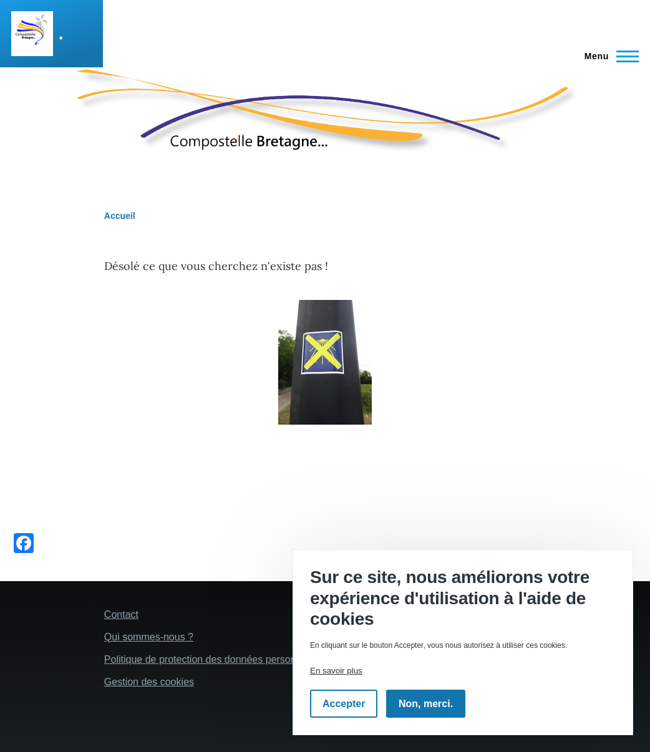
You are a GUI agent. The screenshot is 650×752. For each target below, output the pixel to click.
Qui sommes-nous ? (148, 637)
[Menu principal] (608, 56)
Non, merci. (426, 703)
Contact (121, 614)
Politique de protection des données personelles (210, 659)
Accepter (344, 703)
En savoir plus (336, 670)
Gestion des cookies (149, 682)
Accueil (119, 216)
